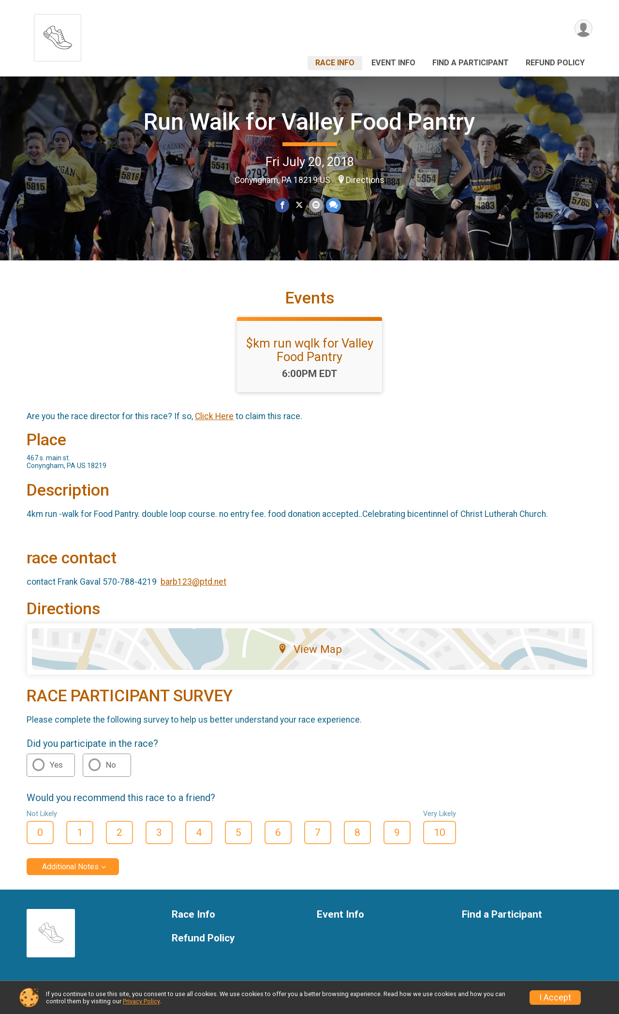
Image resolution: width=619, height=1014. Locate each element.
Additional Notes (70, 866)
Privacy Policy (141, 1001)
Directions (365, 180)
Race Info (334, 62)
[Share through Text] (333, 205)
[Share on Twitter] (299, 205)
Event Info (393, 62)
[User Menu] (583, 28)
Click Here (214, 416)
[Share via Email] (316, 205)
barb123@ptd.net (193, 582)
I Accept (555, 997)
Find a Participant (470, 62)
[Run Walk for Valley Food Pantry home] (57, 35)
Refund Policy (555, 62)
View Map (310, 649)
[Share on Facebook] (282, 205)
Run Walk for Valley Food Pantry (309, 122)
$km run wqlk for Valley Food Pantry (309, 350)
